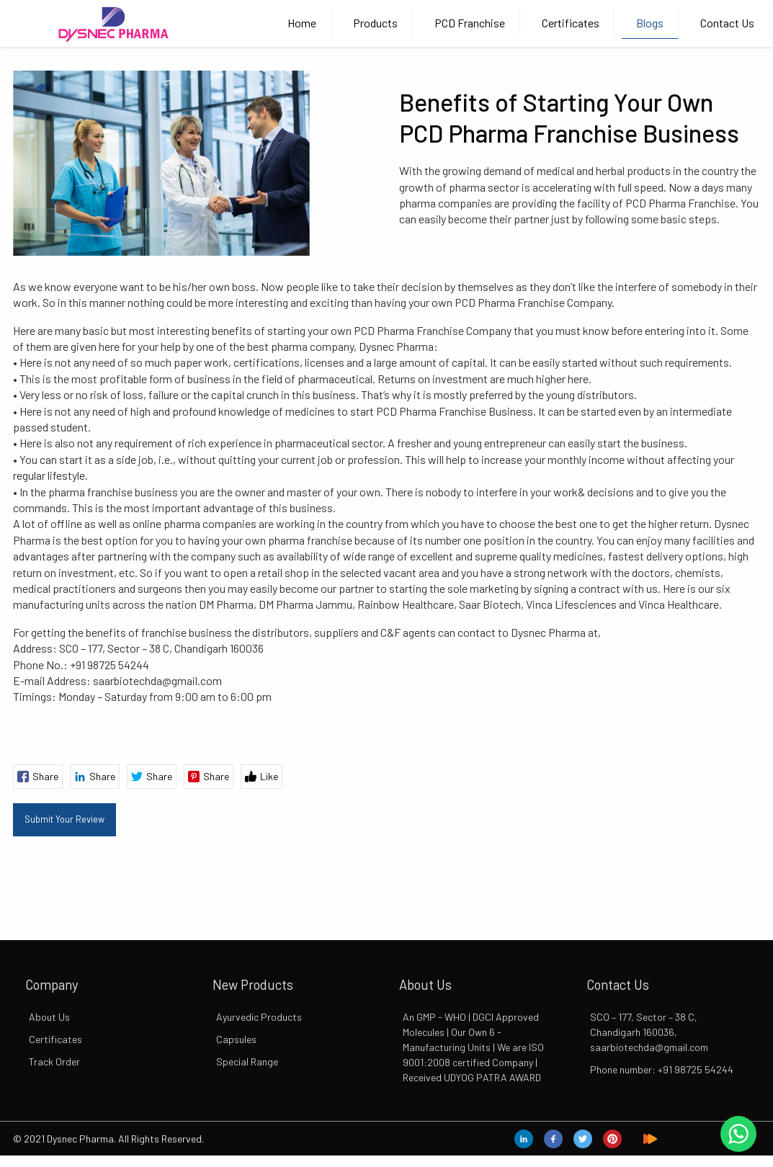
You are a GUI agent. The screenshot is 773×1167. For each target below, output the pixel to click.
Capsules (236, 1039)
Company (51, 985)
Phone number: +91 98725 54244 (661, 1069)
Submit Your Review (64, 819)
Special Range (247, 1061)
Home (301, 23)
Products (375, 23)
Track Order (54, 1061)
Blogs (649, 23)
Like (261, 776)
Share (37, 776)
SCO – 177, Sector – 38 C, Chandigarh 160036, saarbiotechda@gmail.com (649, 1032)
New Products (253, 985)
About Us (49, 1017)
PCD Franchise (469, 23)
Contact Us (727, 23)
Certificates (570, 23)
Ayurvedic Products (259, 1017)
